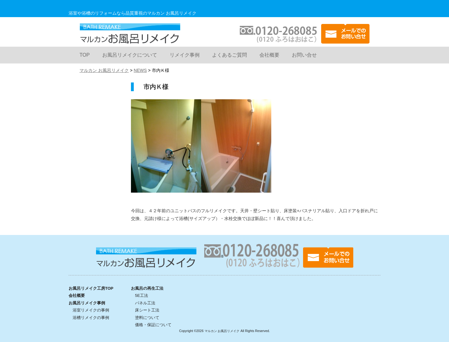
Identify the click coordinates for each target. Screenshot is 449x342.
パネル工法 (145, 303)
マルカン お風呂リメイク (130, 33)
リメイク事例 (185, 55)
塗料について (147, 317)
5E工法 (141, 295)
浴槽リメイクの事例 (91, 317)
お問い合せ (304, 55)
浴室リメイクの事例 (91, 310)
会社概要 (269, 55)
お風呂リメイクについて (129, 55)
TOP (85, 55)
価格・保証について (153, 324)
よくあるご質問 (229, 55)
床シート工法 (147, 310)
